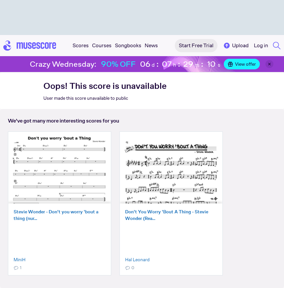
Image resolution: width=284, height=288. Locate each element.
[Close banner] (269, 64)
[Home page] (29, 45)
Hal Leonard (137, 259)
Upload (236, 46)
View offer (242, 64)
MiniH (19, 259)
